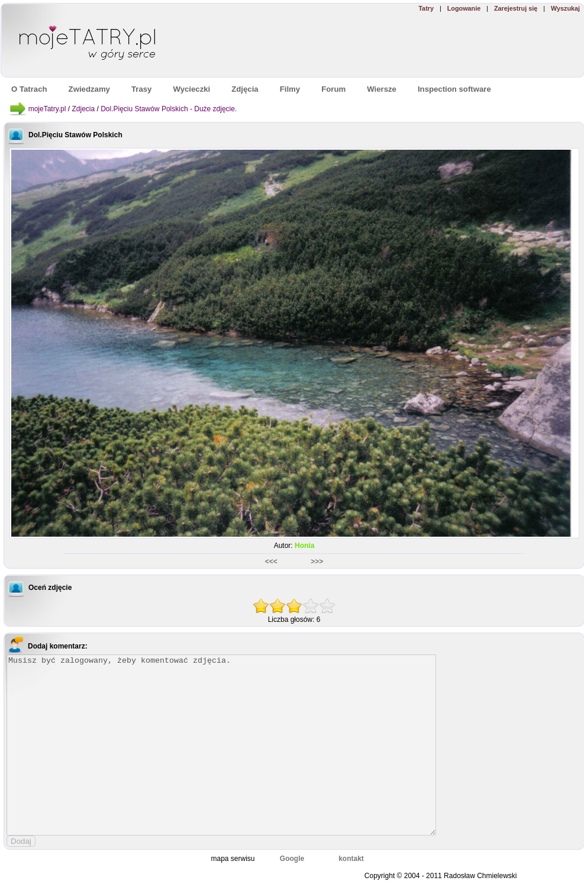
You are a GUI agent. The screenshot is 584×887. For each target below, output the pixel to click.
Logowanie (463, 8)
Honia (304, 545)
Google (292, 858)
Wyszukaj (565, 8)
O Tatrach (29, 89)
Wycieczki (191, 89)
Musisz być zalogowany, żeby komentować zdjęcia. (221, 745)
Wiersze (381, 89)
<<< (272, 561)
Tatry (426, 8)
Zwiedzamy (89, 89)
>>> (317, 561)
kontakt (351, 858)
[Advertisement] (411, 45)
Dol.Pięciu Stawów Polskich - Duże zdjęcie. (169, 109)
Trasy (141, 89)
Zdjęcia (244, 89)
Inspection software (454, 89)
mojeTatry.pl (47, 109)
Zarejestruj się (515, 8)
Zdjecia (83, 109)
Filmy (290, 89)
